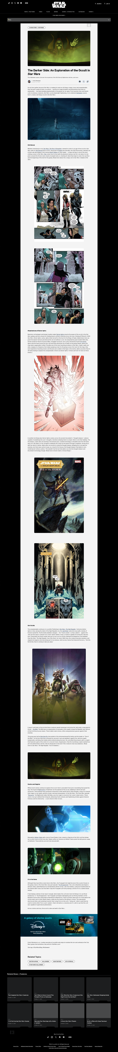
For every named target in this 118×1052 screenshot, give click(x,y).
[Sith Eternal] (59, 144)
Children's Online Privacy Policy (49, 1046)
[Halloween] (79, 93)
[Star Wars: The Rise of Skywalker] (52, 148)
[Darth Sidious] (54, 152)
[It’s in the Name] (59, 878)
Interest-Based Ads (98, 1046)
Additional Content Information (27, 1046)
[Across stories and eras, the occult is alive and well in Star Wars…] (59, 908)
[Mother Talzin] (38, 837)
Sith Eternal (69, 961)
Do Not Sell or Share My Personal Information (58, 1048)
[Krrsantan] (83, 341)
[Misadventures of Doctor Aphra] (59, 331)
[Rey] (45, 154)
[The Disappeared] (63, 885)
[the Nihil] (35, 729)
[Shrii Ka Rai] (59, 625)
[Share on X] (83, 81)
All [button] (10, 19)
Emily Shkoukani (37, 80)
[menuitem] (40, 12)
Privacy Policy (38, 1046)
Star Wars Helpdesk (88, 1046)
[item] (29, 12)
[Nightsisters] (41, 789)
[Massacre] (31, 795)
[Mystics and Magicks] (59, 783)
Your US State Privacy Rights (64, 1046)
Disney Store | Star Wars (77, 1046)
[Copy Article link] (87, 81)
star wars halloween (36, 964)
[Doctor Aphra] (60, 334)
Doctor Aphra (33, 961)
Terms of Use (15, 1046)
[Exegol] (60, 150)
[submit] (95, 4)
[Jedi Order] (65, 631)
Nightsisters (57, 961)
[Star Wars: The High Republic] (68, 629)
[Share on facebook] (80, 81)
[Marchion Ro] (44, 736)
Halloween (45, 961)
